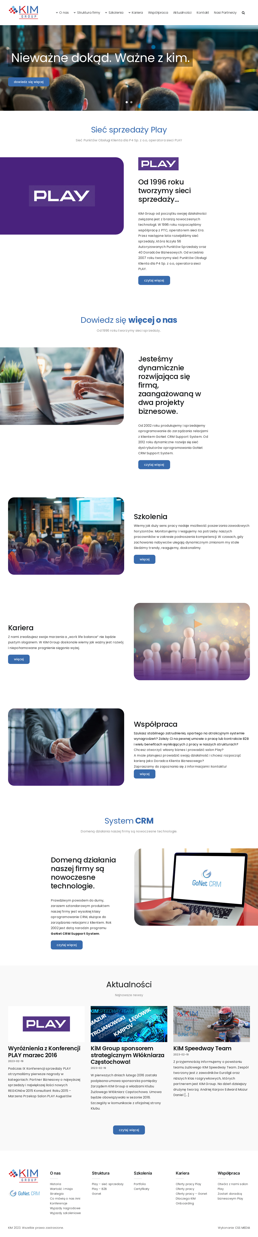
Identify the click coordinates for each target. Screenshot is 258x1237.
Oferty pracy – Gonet (191, 1194)
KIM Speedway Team (202, 1048)
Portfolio (140, 1184)
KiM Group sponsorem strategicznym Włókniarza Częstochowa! (127, 1055)
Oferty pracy (185, 1189)
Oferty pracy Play (188, 1184)
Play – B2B (99, 1189)
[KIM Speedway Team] (211, 1024)
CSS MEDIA (242, 1228)
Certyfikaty (142, 1189)
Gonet (96, 1194)
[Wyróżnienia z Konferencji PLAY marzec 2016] (46, 1024)
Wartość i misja (61, 1189)
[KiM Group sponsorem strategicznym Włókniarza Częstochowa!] (129, 1024)
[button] (243, 12)
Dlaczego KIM (186, 1199)
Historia (55, 1184)
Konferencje (59, 1203)
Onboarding (185, 1203)
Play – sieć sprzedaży (108, 1184)
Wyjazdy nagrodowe (65, 1208)
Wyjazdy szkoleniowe (65, 1213)
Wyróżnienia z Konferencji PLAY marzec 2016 (44, 1051)
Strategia (56, 1194)
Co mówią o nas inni (65, 1199)
